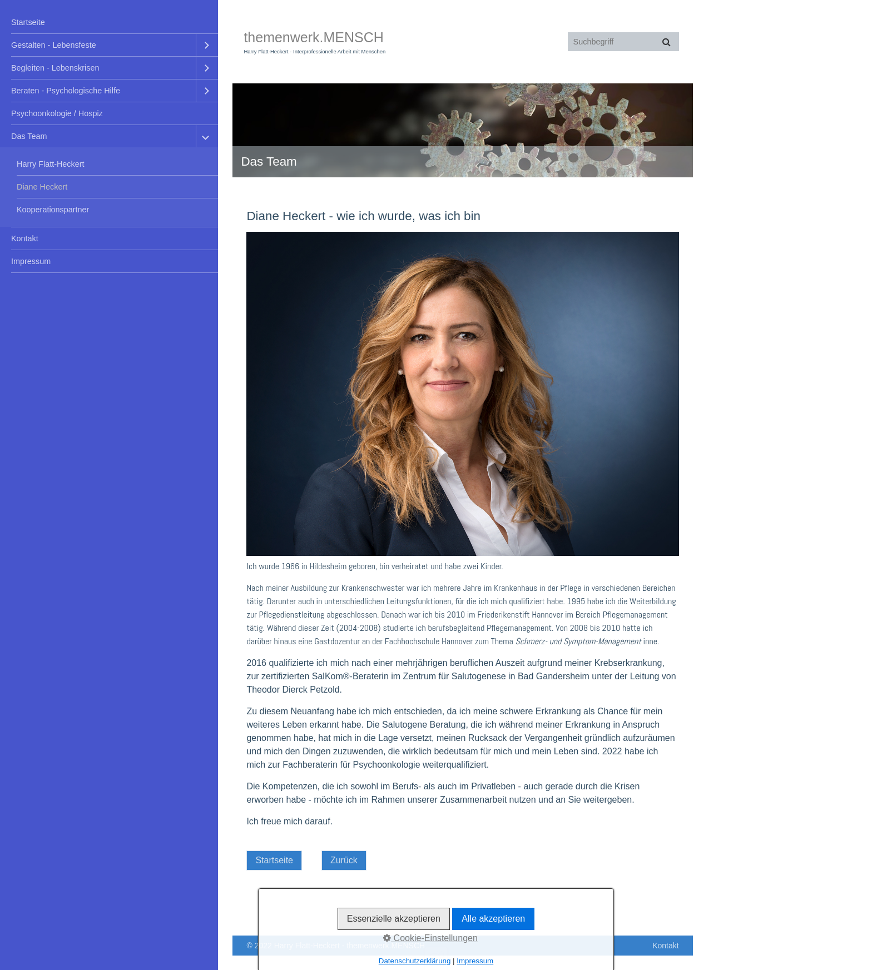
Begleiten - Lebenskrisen (55, 67)
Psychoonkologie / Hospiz (57, 113)
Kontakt (24, 238)
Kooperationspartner (53, 209)
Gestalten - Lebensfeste (53, 45)
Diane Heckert (42, 186)
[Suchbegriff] (623, 41)
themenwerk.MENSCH (313, 37)
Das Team (29, 136)
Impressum (31, 261)
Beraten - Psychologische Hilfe (65, 90)
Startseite (28, 22)
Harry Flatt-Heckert (51, 164)
